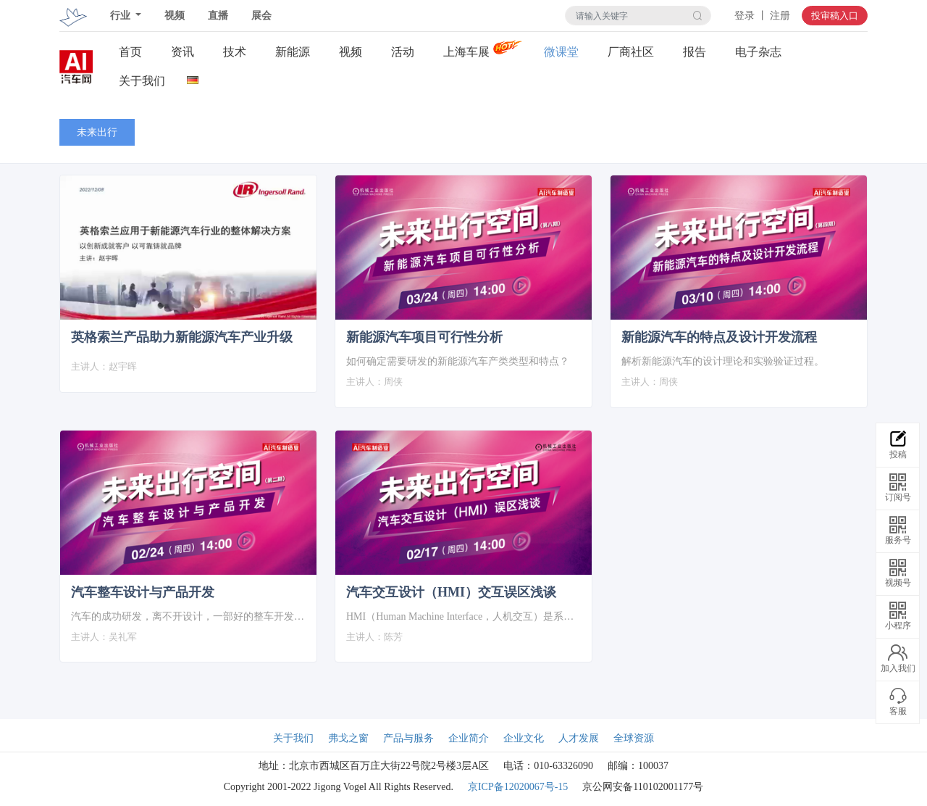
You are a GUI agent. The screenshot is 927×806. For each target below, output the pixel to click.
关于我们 (142, 81)
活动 (402, 52)
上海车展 (466, 52)
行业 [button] (121, 15)
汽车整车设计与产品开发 (142, 592)
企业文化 (523, 738)
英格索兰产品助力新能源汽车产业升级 (182, 337)
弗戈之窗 (348, 738)
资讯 (182, 52)
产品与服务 (408, 738)
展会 (261, 15)
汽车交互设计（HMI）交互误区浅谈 (451, 592)
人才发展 (578, 738)
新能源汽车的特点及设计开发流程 (719, 337)
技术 (234, 52)
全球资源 (633, 738)
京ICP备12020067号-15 (518, 786)
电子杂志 (758, 52)
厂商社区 (631, 52)
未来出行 (97, 132)
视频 (174, 15)
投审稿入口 (834, 15)
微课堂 (561, 52)
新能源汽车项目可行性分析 (424, 337)
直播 (218, 15)
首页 (130, 52)
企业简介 (468, 738)
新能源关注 (292, 52)
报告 (694, 52)
